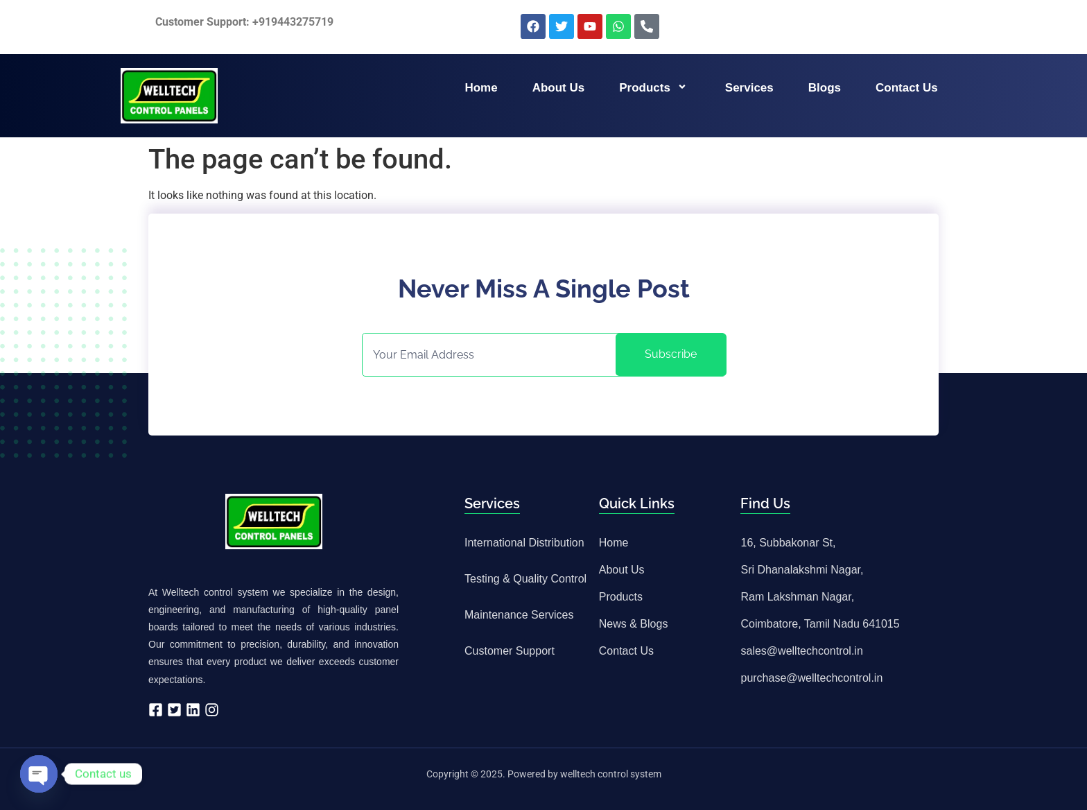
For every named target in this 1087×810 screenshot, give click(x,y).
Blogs (824, 87)
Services (749, 87)
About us (558, 87)
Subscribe (671, 354)
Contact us (907, 87)
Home (480, 87)
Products (654, 87)
